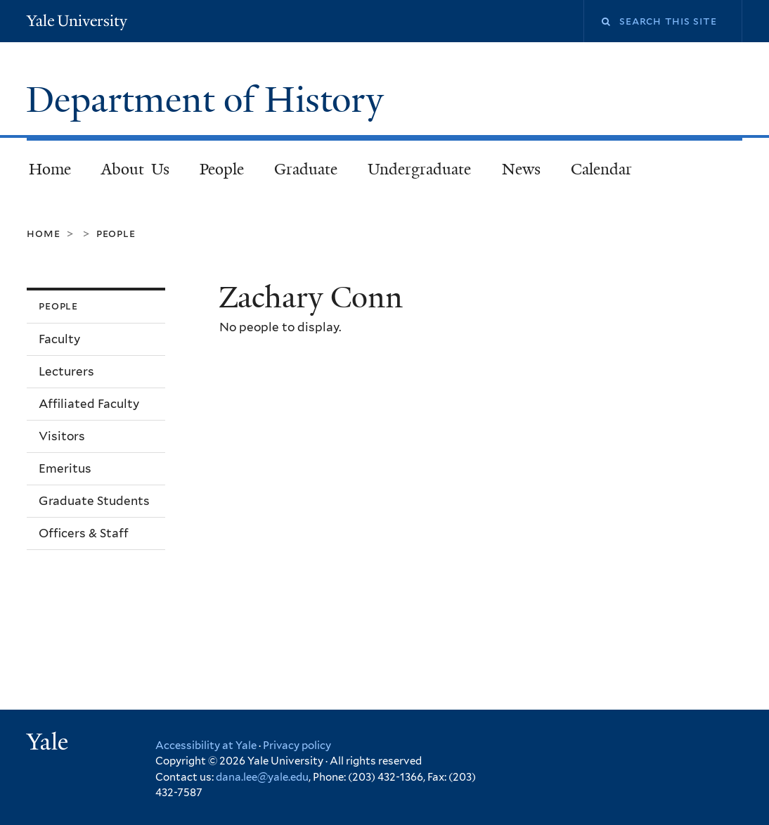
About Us (135, 169)
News (521, 169)
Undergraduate (419, 169)
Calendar (601, 169)
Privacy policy (297, 745)
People (222, 169)
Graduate (305, 169)
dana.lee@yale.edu (262, 777)
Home (50, 169)
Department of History (209, 100)
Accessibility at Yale (206, 745)
